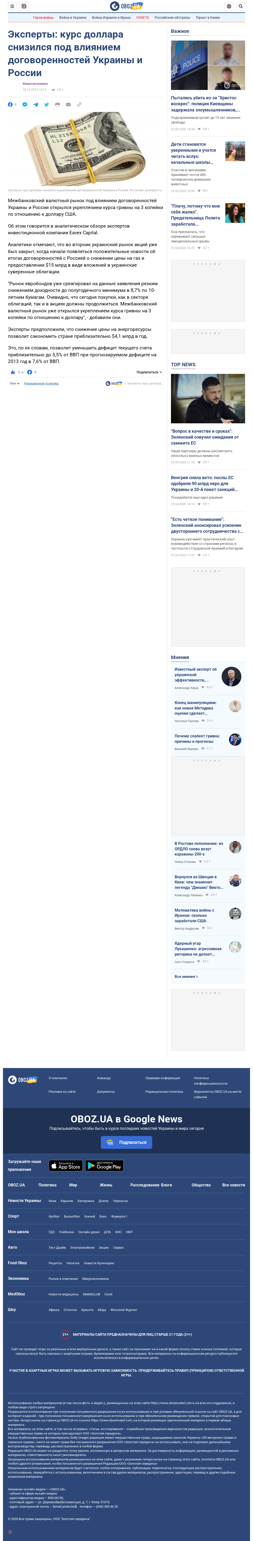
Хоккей (89, 1216)
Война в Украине (72, 18)
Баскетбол (72, 1216)
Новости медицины (64, 1294)
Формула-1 (119, 1216)
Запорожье (85, 1201)
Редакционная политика (41, 383)
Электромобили (82, 1247)
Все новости (233, 1185)
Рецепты (55, 1263)
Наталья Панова (187, 721)
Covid (108, 1294)
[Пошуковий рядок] (240, 6)
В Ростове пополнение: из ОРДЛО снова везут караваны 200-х (199, 848)
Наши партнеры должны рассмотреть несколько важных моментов (201, 453)
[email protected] (64, 1506)
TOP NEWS (183, 364)
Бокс (103, 1216)
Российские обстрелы (172, 18)
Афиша (54, 1310)
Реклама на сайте (62, 1091)
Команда (104, 1078)
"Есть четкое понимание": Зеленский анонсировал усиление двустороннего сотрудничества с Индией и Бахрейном (206, 526)
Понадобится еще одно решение (197, 497)
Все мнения (185, 976)
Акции (104, 1247)
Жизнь (106, 1185)
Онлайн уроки (89, 1232)
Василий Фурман (186, 749)
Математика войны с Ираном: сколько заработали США (194, 915)
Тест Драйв (57, 1247)
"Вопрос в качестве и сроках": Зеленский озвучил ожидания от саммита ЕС (205, 437)
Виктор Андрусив (187, 928)
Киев (52, 1201)
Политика (48, 1185)
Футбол (54, 1216)
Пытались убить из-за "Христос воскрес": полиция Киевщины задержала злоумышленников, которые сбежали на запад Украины (203, 104)
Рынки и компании (63, 1279)
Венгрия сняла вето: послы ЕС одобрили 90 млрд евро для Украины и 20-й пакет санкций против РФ (202, 484)
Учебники (66, 1232)
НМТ (129, 1232)
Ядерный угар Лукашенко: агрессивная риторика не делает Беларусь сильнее (198, 949)
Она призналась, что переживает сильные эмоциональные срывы (190, 236)
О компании (58, 1078)
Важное (180, 31)
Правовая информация (163, 1078)
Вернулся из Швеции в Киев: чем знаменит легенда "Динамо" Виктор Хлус (199, 882)
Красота (87, 1310)
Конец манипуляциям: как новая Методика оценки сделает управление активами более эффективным (196, 708)
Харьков (67, 1201)
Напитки (73, 1263)
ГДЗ (52, 1232)
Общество (201, 1185)
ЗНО (118, 1232)
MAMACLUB (91, 1294)
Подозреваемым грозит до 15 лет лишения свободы (205, 120)
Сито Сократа (184, 962)
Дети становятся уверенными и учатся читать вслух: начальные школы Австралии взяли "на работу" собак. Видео (193, 153)
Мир (73, 1185)
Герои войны (43, 18)
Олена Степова (185, 862)
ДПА (107, 1232)
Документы (106, 1091)
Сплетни (70, 1310)
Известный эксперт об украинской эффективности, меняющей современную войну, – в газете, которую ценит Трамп (196, 675)
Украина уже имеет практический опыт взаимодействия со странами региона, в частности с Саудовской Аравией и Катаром (207, 544)
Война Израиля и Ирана (111, 18)
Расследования (144, 1185)
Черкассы (120, 1201)
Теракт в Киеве (208, 18)
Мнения (180, 657)
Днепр (103, 1201)
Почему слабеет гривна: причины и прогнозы (197, 739)
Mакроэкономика (35, 84)
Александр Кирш (186, 688)
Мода (102, 1310)
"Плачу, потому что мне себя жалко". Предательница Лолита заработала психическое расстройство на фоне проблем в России (195, 215)
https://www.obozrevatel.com (171, 1403)
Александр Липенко (189, 895)
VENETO (142, 18)
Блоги (166, 1185)
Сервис (118, 1247)
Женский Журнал (123, 1310)
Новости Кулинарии (99, 1263)
